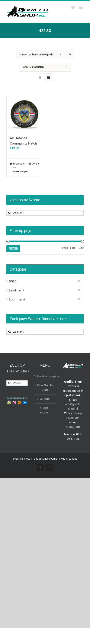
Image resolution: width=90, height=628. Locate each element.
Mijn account (45, 410)
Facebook (72, 417)
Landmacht (16, 290)
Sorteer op (36, 54)
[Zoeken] (9, 213)
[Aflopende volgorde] (70, 54)
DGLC (13, 281)
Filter (13, 248)
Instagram (73, 426)
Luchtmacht (17, 299)
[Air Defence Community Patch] (25, 113)
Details (35, 163)
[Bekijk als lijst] (48, 77)
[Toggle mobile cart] (73, 7)
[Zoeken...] (45, 213)
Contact (45, 399)
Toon (33, 67)
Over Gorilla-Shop (45, 388)
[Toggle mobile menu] (81, 7)
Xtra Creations (69, 458)
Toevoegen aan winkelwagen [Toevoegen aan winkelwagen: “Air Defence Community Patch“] (18, 167)
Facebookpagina (45, 376)
